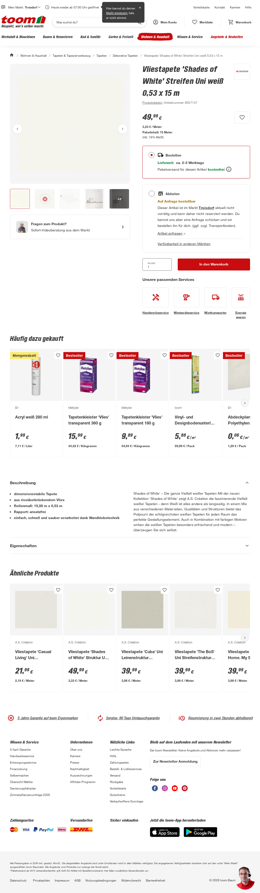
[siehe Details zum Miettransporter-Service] (215, 301)
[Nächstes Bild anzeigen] (123, 129)
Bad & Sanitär (90, 37)
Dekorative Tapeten (125, 55)
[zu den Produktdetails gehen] (152, 102)
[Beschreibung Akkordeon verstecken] (130, 483)
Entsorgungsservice (23, 762)
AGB (77, 880)
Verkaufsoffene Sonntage (126, 801)
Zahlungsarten (119, 762)
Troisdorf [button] (32, 7)
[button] (165, 22)
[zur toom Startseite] (23, 22)
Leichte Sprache (120, 749)
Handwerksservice (22, 756)
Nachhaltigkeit (79, 769)
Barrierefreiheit (155, 880)
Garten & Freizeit (120, 37)
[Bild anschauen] (70, 124)
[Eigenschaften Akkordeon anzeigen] (130, 546)
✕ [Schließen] (140, 7)
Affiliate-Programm (82, 782)
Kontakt (220, 7)
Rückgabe (116, 782)
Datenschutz (18, 880)
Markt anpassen (116, 13)
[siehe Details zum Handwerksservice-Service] (155, 301)
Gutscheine (117, 795)
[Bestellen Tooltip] (229, 169)
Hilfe (248, 7)
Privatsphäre (41, 880)
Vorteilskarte (201, 7)
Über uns (76, 749)
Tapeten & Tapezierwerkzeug (71, 55)
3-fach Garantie (20, 749)
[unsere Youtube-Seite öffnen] (175, 790)
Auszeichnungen (81, 775)
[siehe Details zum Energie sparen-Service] (241, 303)
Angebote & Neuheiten (227, 37)
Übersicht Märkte (21, 782)
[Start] (12, 55)
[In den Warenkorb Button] (214, 264)
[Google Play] (200, 836)
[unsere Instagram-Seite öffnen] (165, 790)
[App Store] (165, 836)
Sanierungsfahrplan (23, 788)
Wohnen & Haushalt (155, 37)
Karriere (235, 7)
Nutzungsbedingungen (101, 880)
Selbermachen (19, 775)
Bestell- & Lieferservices (126, 769)
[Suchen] (96, 22)
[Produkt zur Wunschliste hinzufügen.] (242, 117)
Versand (115, 775)
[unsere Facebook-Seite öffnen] (155, 790)
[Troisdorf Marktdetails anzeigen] (206, 207)
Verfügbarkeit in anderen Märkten (184, 244)
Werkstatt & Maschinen (18, 37)
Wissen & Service (190, 37)
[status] (202, 22)
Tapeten (101, 55)
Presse (74, 762)
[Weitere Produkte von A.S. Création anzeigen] (239, 84)
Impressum (62, 880)
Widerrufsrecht (131, 880)
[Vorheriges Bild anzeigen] (17, 129)
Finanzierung (18, 769)
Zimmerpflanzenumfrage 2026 (30, 795)
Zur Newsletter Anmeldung (175, 761)
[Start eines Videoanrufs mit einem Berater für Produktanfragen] (70, 227)
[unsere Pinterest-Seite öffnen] (185, 790)
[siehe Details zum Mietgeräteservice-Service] (186, 301)
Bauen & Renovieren (57, 37)
